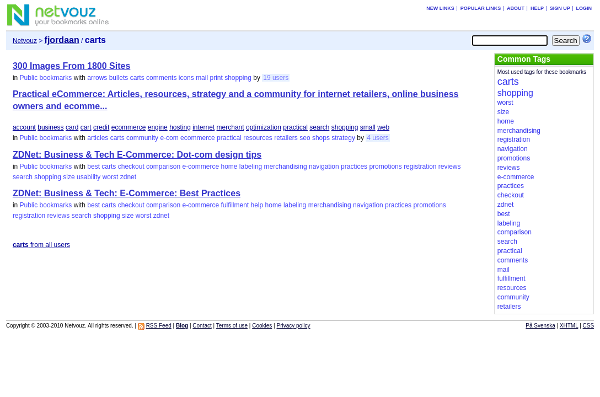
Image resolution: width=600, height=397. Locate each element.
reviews (449, 166)
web (383, 127)
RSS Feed (159, 326)
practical (295, 127)
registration (420, 166)
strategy (343, 138)
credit (101, 127)
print (216, 78)
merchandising (285, 166)
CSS (588, 326)
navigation (324, 166)
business (50, 127)
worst (111, 177)
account (24, 127)
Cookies (262, 326)
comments (161, 78)
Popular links (480, 8)
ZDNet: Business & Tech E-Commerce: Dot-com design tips (137, 154)
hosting (180, 127)
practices (354, 166)
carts (137, 78)
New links (440, 8)
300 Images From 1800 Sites (71, 66)
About (515, 8)
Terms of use (232, 326)
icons (186, 78)
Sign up (560, 8)
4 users (377, 138)
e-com (169, 138)
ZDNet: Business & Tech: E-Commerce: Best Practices (126, 193)
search (319, 127)
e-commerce (200, 166)
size (68, 177)
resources (257, 138)
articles (97, 138)
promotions (385, 166)
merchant (230, 127)
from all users (41, 245)
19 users (275, 78)
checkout (131, 166)
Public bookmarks (46, 78)
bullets (118, 78)
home (229, 166)
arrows (97, 78)
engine (158, 127)
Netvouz (25, 41)
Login (584, 8)
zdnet (128, 177)
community (142, 138)
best (93, 166)
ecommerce (128, 127)
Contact (201, 326)
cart (86, 127)
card (72, 127)
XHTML (569, 326)
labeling (250, 166)
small (368, 127)
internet (203, 127)
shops (321, 138)
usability (88, 177)
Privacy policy (293, 326)
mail (202, 78)
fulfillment (235, 205)
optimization (263, 127)
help (257, 205)
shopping (237, 78)
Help (537, 8)
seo (304, 138)
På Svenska (540, 326)
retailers (286, 138)
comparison (163, 166)
